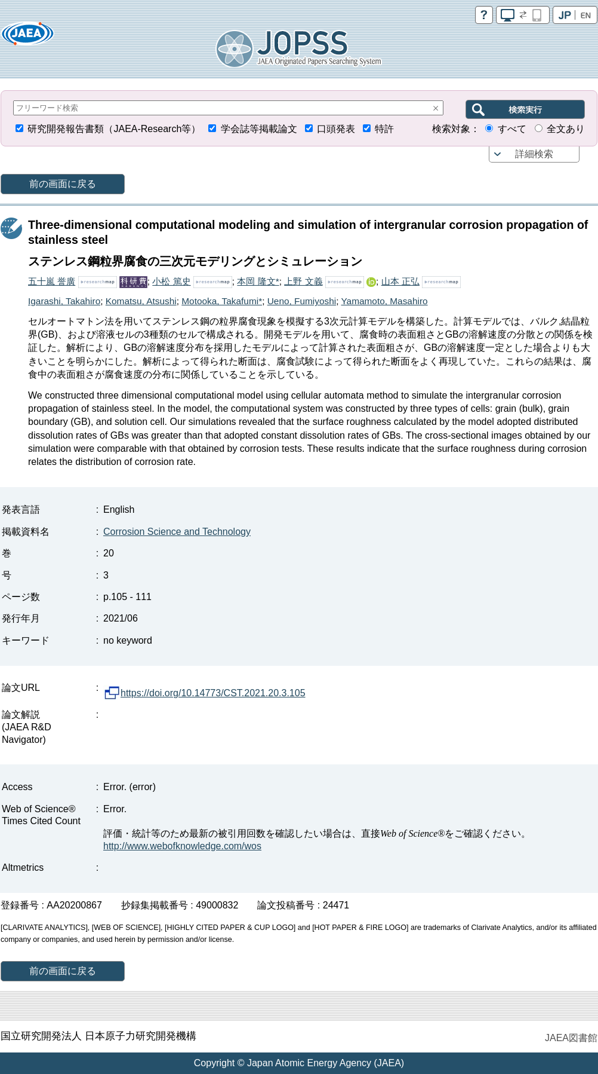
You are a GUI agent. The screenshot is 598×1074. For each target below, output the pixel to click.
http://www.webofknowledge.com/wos (182, 846)
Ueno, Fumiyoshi (301, 301)
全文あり (566, 129)
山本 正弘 (400, 281)
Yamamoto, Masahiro (384, 301)
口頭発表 (336, 129)
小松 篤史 (171, 281)
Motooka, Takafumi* (221, 301)
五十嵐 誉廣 (51, 281)
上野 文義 (303, 281)
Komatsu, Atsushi (141, 301)
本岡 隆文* (258, 281)
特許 (384, 129)
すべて (512, 129)
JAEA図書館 (571, 1038)
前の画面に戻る (62, 184)
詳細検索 (534, 154)
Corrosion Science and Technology (177, 532)
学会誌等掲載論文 (259, 129)
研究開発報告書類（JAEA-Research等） (114, 129)
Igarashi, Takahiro (64, 301)
